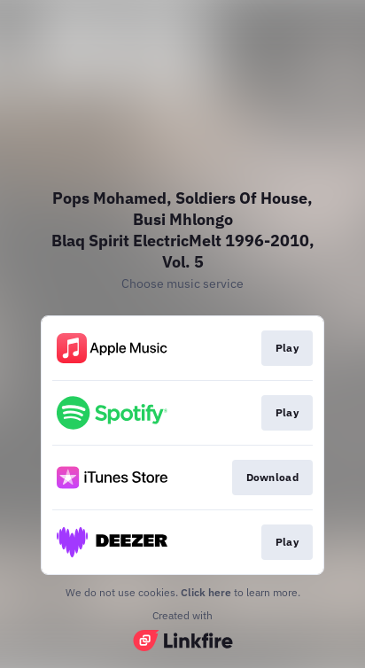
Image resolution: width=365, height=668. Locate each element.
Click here (206, 592)
